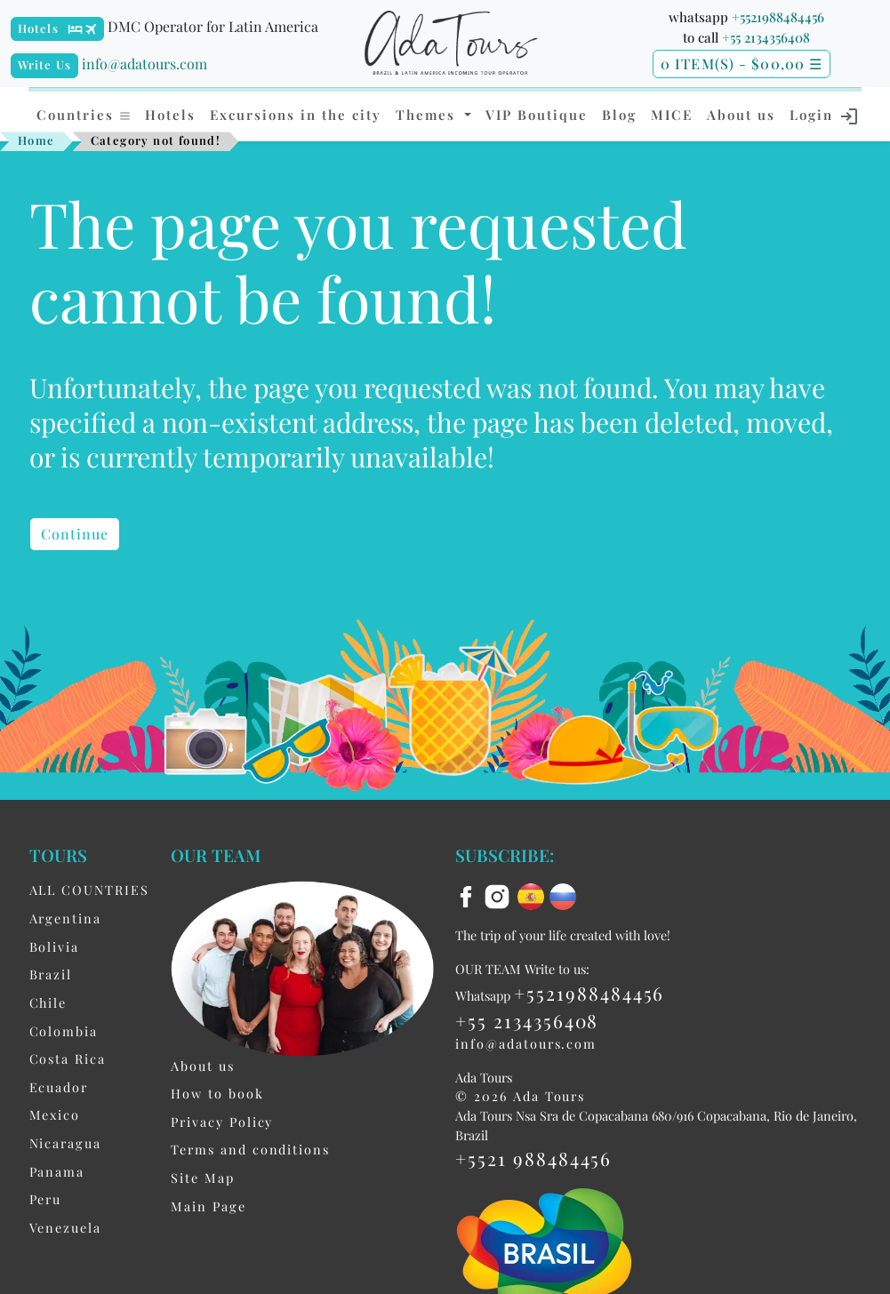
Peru (45, 1199)
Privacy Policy (222, 1121)
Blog (619, 115)
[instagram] (499, 895)
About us (741, 115)
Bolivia (54, 946)
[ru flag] (562, 895)
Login (825, 116)
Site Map (202, 1177)
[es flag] (533, 895)
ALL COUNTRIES (89, 890)
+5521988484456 (778, 17)
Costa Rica (67, 1058)
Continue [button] (75, 533)
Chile (48, 1002)
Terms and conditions (250, 1149)
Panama (57, 1171)
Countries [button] (84, 115)
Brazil (51, 974)
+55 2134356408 (766, 37)
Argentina (65, 918)
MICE (672, 115)
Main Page (208, 1206)
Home (36, 140)
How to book (217, 1093)
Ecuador (58, 1087)
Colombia (63, 1031)
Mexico (55, 1114)
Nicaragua (65, 1143)
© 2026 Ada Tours (520, 1096)
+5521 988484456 (533, 1158)
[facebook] (468, 895)
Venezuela (65, 1227)
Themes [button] (428, 115)
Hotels (38, 28)
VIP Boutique (536, 115)
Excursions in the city (295, 115)
